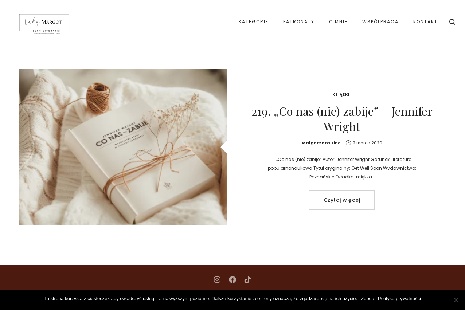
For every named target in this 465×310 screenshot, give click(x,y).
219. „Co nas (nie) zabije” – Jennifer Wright (342, 118)
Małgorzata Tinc (321, 143)
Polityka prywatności (399, 298)
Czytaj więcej (342, 200)
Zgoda (367, 298)
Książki (340, 94)
